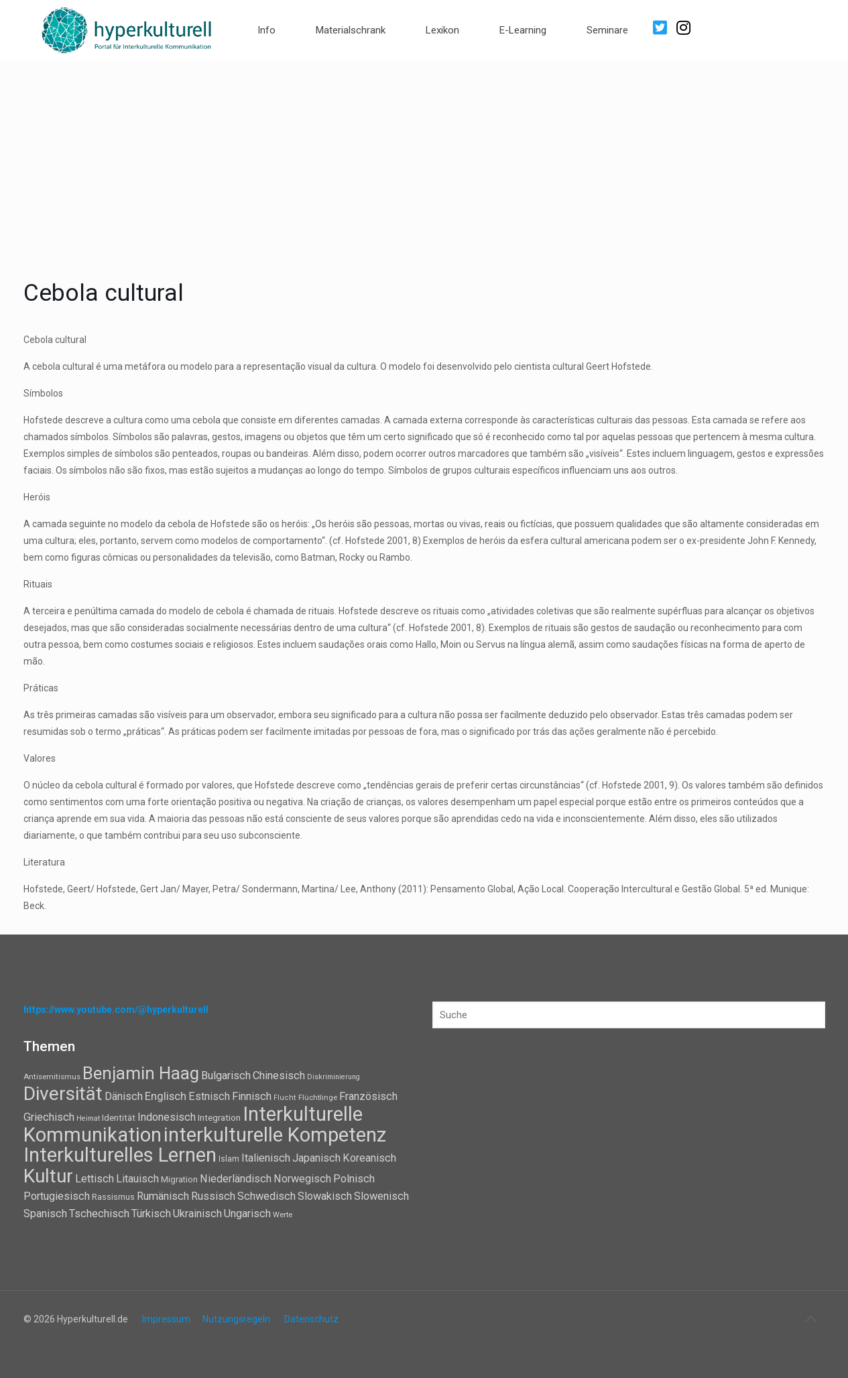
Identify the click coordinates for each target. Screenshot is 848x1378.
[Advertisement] (424, 161)
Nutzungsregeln (236, 1319)
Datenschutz (311, 1319)
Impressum (166, 1319)
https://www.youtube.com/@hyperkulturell (115, 1009)
